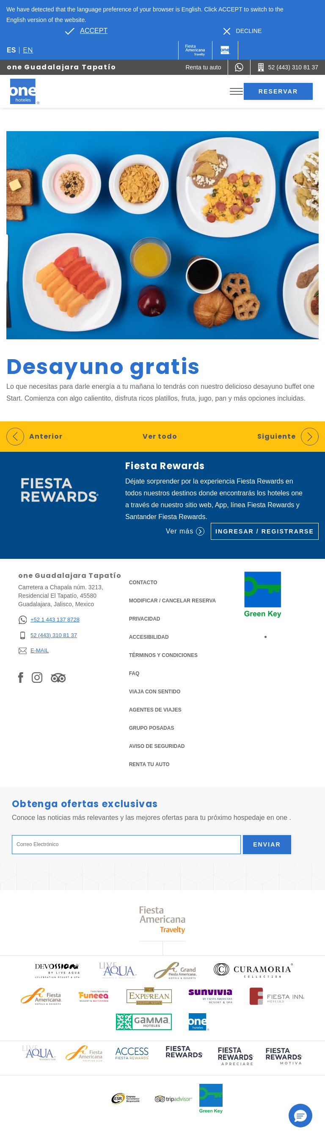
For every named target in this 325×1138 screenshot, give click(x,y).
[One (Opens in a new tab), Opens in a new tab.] (195, 50)
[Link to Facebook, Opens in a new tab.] (20, 677)
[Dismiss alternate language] (242, 31)
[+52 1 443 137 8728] (49, 620)
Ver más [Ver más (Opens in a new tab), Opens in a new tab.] (185, 531)
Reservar (278, 91)
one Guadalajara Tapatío (61, 67)
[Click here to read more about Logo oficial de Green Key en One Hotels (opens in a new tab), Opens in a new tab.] (211, 1098)
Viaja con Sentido (155, 692)
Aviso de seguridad (157, 746)
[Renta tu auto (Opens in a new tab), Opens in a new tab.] (203, 67)
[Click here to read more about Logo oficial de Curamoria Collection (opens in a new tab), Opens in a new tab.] (253, 970)
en (28, 50)
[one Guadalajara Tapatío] (34, 91)
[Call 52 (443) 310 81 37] (288, 67)
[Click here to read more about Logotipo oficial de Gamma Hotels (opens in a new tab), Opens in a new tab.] (144, 1022)
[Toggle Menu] (236, 91)
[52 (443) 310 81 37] (49, 635)
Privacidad (144, 618)
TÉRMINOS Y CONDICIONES (163, 655)
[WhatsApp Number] (239, 67)
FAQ (134, 673)
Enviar (267, 844)
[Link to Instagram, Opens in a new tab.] (37, 677)
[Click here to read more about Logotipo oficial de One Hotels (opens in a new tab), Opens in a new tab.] (199, 1022)
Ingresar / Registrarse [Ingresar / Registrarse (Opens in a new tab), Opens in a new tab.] (264, 531)
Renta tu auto (149, 763)
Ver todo (160, 436)
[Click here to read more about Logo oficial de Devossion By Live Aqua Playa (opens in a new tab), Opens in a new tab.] (57, 970)
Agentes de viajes (155, 710)
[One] (225, 50)
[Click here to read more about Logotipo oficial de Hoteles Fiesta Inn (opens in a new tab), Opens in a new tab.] (277, 996)
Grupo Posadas (151, 728)
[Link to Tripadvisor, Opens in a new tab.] (58, 677)
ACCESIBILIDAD (149, 637)
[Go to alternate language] (86, 31)
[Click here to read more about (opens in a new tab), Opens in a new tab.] (184, 1057)
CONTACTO (143, 582)
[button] (300, 1115)
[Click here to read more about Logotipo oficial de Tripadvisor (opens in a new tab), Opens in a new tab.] (173, 1099)
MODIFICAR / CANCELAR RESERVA (172, 601)
